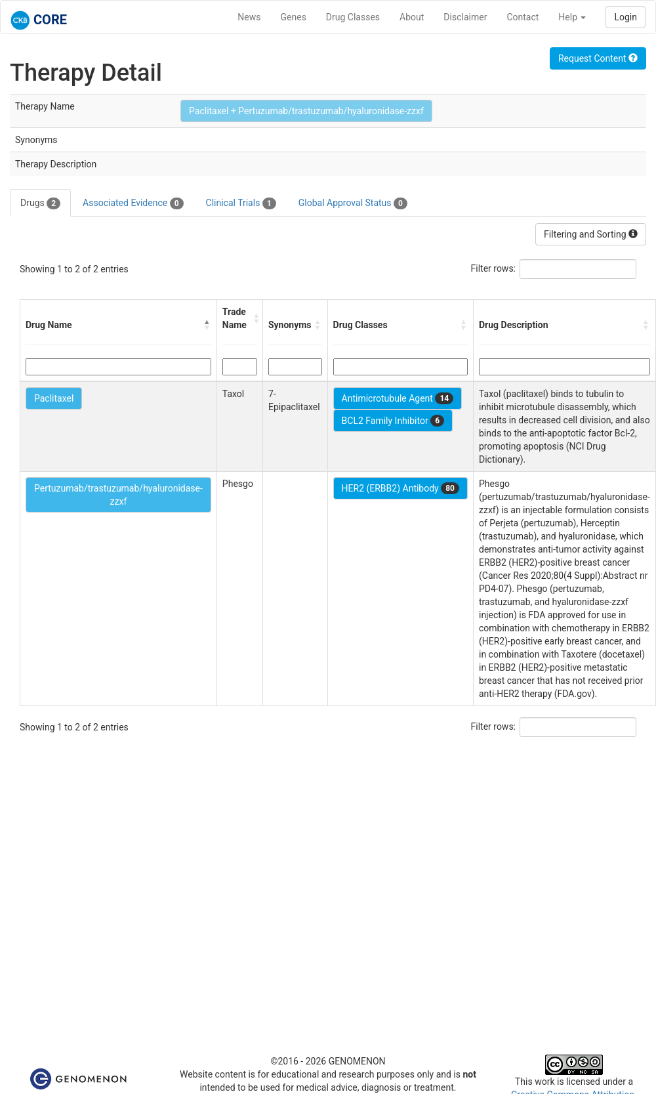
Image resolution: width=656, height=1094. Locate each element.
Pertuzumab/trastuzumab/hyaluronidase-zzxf (118, 495)
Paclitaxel (53, 398)
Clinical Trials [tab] (241, 203)
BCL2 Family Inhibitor (393, 421)
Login (625, 17)
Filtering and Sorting (591, 234)
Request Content (598, 58)
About (412, 17)
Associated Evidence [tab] (133, 203)
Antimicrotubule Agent (398, 398)
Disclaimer (465, 17)
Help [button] (572, 17)
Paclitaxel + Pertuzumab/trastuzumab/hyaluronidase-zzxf (306, 111)
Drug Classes (353, 17)
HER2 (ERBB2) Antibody (400, 488)
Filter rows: (493, 268)
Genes (293, 17)
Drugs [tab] (40, 203)
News (248, 17)
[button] (207, 324)
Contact (522, 17)
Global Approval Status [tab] (352, 203)
